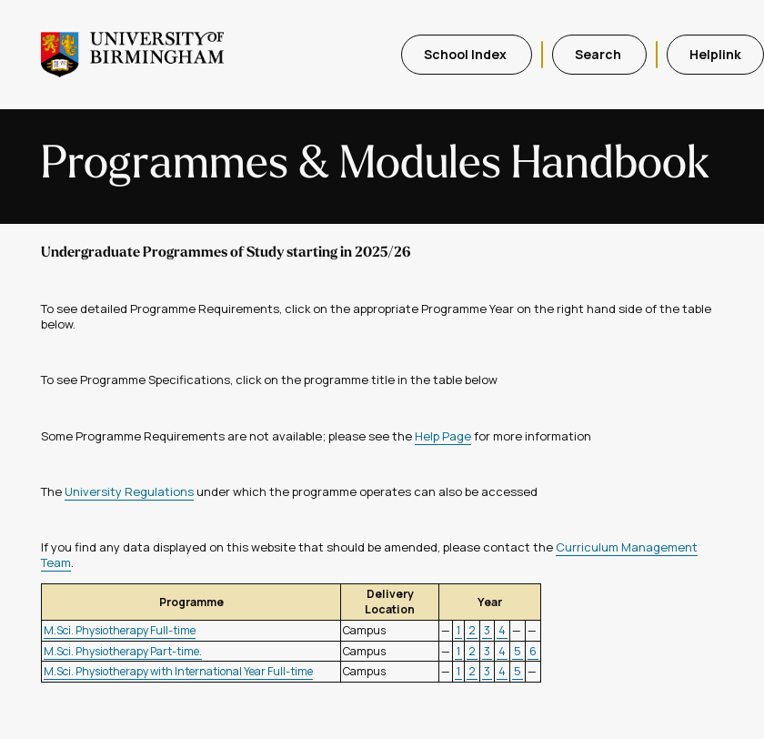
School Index (466, 54)
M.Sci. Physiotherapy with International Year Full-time (178, 671)
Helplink (715, 54)
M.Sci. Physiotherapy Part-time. (123, 651)
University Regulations (129, 491)
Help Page (443, 436)
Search (599, 54)
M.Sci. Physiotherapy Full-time (120, 630)
